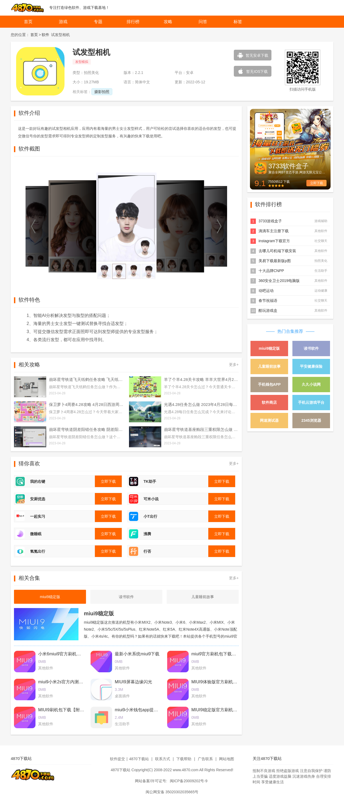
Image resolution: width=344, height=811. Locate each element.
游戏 (63, 21)
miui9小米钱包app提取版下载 (143, 710)
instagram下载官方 (274, 241)
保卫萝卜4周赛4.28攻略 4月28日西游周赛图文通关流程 (86, 404)
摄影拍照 (101, 92)
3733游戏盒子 (270, 221)
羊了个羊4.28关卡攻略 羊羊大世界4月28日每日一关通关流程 (201, 379)
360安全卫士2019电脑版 (279, 280)
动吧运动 (266, 290)
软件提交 (117, 759)
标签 (238, 21)
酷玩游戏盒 (268, 310)
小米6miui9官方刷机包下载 (63, 654)
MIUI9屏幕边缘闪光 (133, 682)
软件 (45, 35)
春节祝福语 (268, 300)
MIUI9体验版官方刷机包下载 (218, 682)
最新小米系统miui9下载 (137, 654)
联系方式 (162, 759)
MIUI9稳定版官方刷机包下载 (218, 710)
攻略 (168, 21)
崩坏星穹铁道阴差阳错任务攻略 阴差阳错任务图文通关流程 (86, 429)
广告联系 (205, 759)
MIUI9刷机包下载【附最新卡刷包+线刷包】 (79, 710)
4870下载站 (139, 759)
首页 (28, 21)
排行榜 (133, 21)
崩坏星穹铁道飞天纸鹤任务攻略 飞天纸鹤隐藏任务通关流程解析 (86, 379)
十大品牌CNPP (271, 271)
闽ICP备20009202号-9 (188, 781)
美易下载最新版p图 (275, 261)
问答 (203, 21)
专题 (98, 21)
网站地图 (226, 759)
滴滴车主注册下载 (274, 231)
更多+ (234, 364)
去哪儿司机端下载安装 (277, 251)
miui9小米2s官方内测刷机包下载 (69, 682)
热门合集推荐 (290, 331)
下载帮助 (183, 759)
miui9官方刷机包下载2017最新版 (222, 654)
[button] (34, 226)
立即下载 (316, 183)
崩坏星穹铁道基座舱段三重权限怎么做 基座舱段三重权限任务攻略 (201, 429)
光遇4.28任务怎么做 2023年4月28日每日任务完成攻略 (201, 404)
